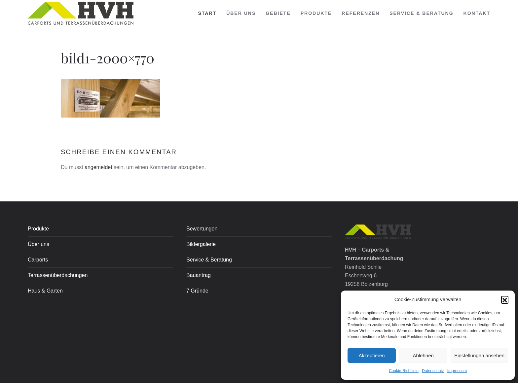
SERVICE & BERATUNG (421, 13)
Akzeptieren (371, 355)
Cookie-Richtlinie (404, 370)
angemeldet (98, 167)
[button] (504, 299)
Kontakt (476, 13)
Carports (38, 259)
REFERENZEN (361, 13)
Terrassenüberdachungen (58, 275)
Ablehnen (423, 355)
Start (207, 13)
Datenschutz (433, 370)
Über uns (241, 13)
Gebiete (278, 13)
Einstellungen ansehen (479, 355)
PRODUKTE (316, 13)
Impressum (457, 370)
